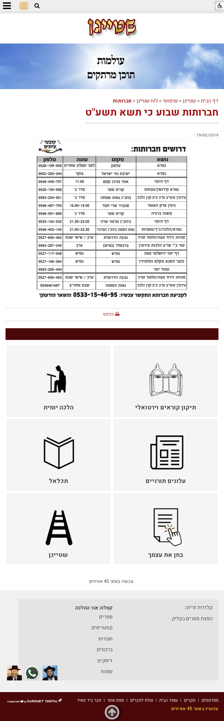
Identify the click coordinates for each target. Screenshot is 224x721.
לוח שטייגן (147, 101)
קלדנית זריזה (199, 607)
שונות (107, 671)
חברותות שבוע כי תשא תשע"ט (151, 112)
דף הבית (209, 101)
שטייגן (189, 101)
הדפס (108, 314)
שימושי (170, 101)
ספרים (106, 617)
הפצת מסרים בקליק (192, 618)
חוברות (105, 638)
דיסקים (105, 660)
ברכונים (105, 649)
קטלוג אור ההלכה (94, 607)
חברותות (122, 101)
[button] (37, 6)
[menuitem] (165, 381)
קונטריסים (102, 627)
